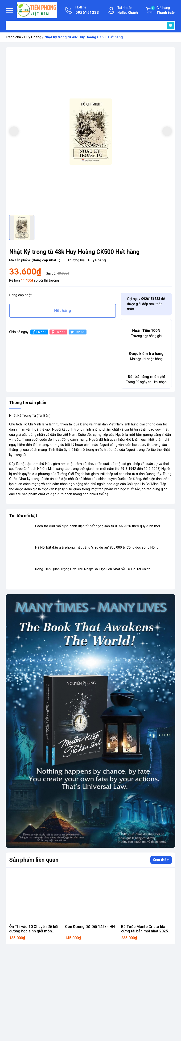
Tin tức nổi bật (23, 515)
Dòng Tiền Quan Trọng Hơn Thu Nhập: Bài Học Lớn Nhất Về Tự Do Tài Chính (92, 569)
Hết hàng (62, 310)
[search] (170, 25)
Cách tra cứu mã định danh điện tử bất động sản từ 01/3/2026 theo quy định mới (97, 526)
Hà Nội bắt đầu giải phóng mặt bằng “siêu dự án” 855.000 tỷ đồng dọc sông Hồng (96, 548)
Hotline (87, 10)
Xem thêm (161, 860)
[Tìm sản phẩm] (90, 25)
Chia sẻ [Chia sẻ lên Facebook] (39, 332)
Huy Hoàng (32, 37)
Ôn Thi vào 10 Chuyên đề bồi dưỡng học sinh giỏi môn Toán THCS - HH (33, 931)
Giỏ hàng (162, 11)
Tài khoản (127, 11)
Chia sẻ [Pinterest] (58, 332)
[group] (90, 132)
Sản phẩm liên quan (33, 859)
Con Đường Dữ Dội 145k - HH (90, 926)
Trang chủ (13, 37)
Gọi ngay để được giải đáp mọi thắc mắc (146, 304)
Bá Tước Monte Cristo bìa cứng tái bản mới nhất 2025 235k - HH (144, 931)
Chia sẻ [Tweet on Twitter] (77, 332)
